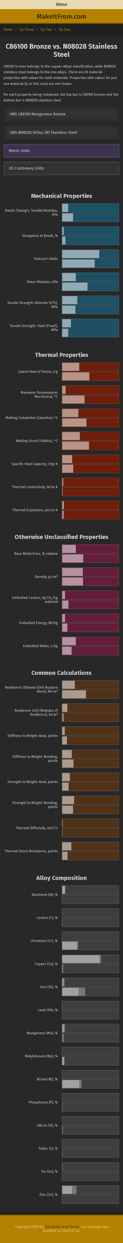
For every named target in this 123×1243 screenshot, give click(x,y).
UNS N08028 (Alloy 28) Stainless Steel (43, 132)
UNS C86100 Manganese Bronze (38, 114)
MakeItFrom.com (61, 16)
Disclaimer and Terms (62, 1227)
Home (8, 30)
